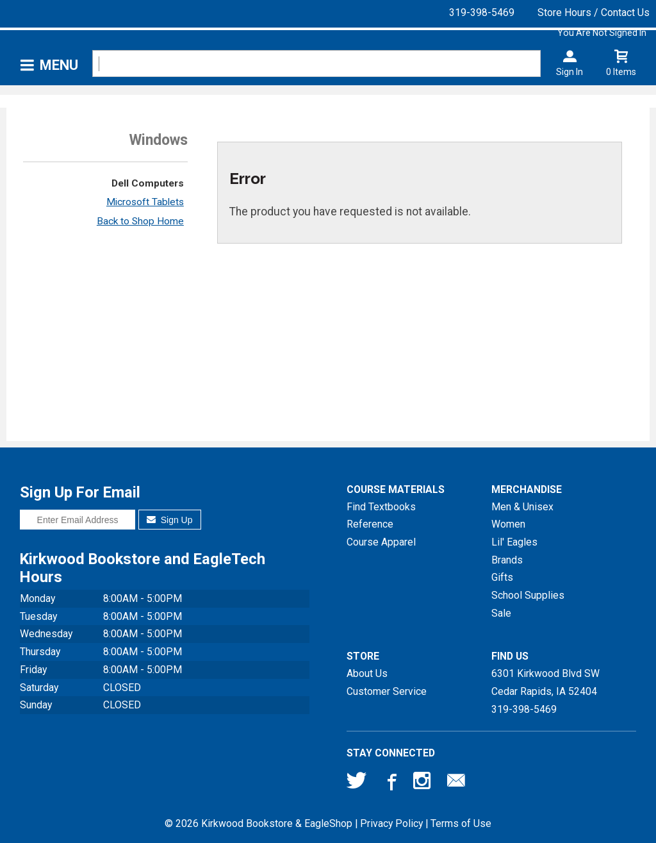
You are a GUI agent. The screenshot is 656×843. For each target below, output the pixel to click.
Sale (501, 613)
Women (508, 524)
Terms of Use (460, 823)
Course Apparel (381, 542)
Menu (59, 65)
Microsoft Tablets (145, 202)
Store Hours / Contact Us (593, 12)
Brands (507, 560)
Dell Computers (147, 183)
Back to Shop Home (140, 221)
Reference (370, 524)
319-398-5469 (481, 12)
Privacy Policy (391, 823)
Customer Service (387, 691)
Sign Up (169, 520)
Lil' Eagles (514, 542)
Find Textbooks (381, 507)
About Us (367, 673)
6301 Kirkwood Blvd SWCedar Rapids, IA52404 (545, 682)
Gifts (502, 577)
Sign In (569, 72)
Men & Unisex (522, 507)
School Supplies (527, 595)
